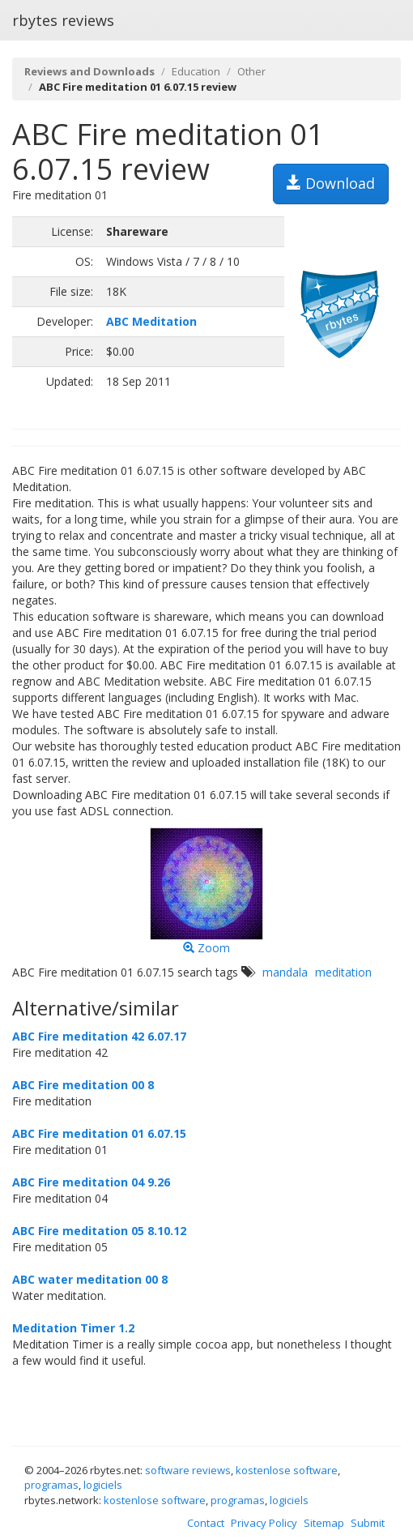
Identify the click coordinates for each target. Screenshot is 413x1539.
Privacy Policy (264, 1522)
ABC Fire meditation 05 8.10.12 (99, 1230)
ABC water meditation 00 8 (90, 1279)
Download (331, 183)
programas (51, 1484)
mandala (285, 972)
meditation (343, 972)
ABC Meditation (151, 321)
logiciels (102, 1484)
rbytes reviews (63, 20)
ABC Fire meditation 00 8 (83, 1084)
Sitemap (324, 1522)
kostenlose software (287, 1470)
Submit (368, 1522)
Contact (205, 1522)
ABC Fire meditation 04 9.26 (91, 1182)
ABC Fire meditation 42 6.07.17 (99, 1036)
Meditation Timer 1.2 (73, 1328)
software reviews (188, 1470)
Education (196, 71)
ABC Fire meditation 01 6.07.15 (99, 1133)
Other (251, 71)
